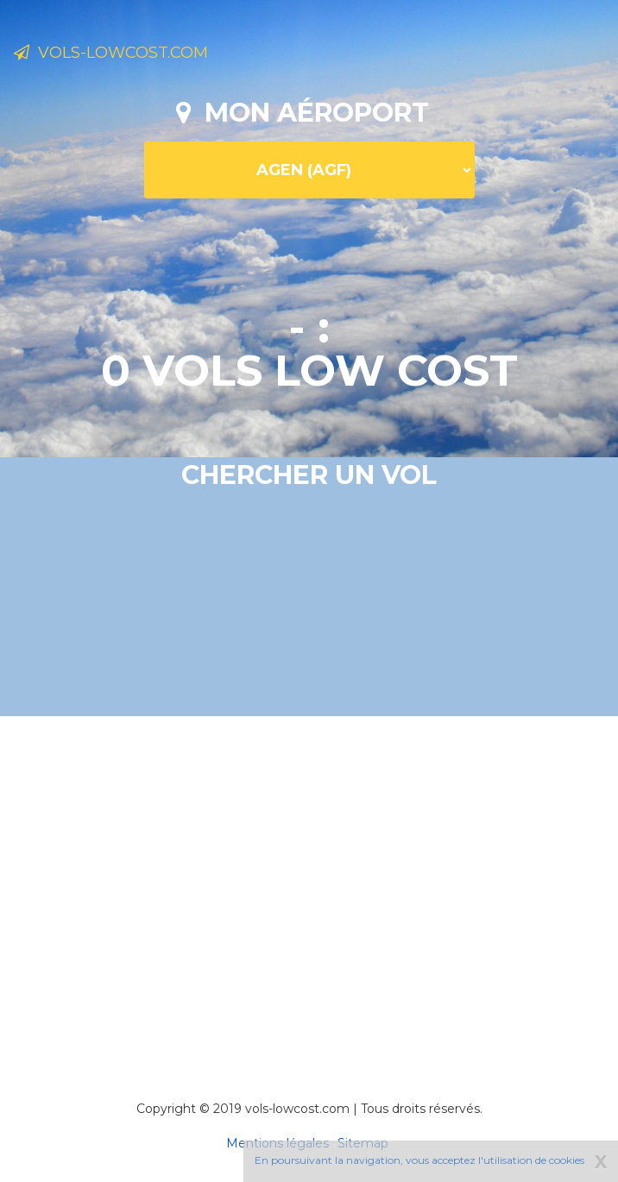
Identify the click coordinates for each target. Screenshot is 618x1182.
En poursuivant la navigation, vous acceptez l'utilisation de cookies (419, 1160)
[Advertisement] (315, 884)
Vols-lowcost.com (111, 52)
